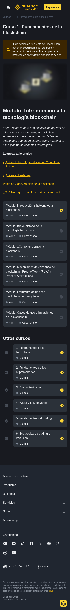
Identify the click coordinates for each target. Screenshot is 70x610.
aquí (51, 591)
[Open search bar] (40, 7)
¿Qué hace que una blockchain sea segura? (31, 192)
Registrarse (52, 7)
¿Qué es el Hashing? (16, 175)
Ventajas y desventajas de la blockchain (29, 183)
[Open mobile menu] (65, 7)
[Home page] (26, 7)
